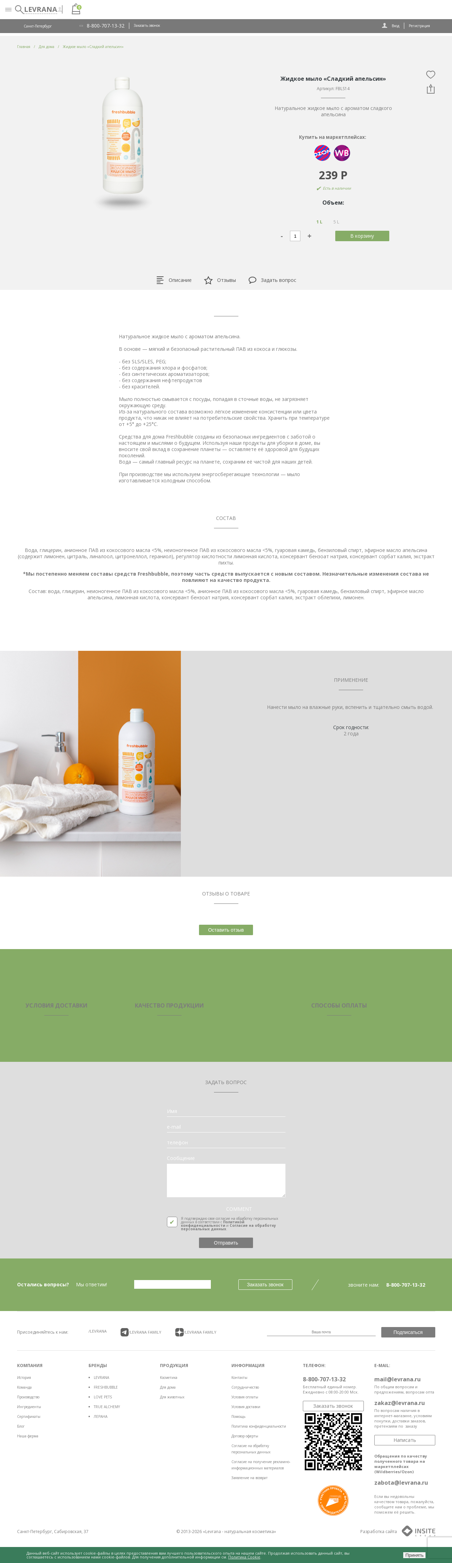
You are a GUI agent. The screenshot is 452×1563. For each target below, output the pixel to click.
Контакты (239, 1377)
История (24, 1377)
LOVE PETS (103, 1397)
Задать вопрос (272, 280)
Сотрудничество (245, 1387)
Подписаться (408, 1332)
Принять (414, 1555)
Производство (28, 1397)
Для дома (168, 1387)
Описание (174, 280)
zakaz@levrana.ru (399, 1403)
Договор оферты (244, 1436)
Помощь (238, 1416)
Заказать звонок (147, 25)
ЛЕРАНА (100, 1416)
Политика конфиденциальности (258, 1426)
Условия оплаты (244, 1397)
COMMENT (239, 1209)
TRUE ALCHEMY (107, 1406)
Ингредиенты (29, 1406)
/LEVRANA (98, 1331)
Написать (404, 1440)
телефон (177, 1142)
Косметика (168, 1377)
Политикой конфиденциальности (212, 1223)
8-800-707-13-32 (105, 26)
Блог (21, 1426)
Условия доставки (245, 1406)
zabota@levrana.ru (401, 1482)
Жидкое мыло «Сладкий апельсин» (93, 46)
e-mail (174, 1127)
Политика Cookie (244, 1557)
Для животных (172, 1397)
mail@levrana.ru (397, 1379)
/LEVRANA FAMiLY (141, 1332)
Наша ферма (27, 1436)
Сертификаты (28, 1416)
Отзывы (220, 280)
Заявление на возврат (249, 1477)
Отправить (226, 1243)
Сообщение (181, 1158)
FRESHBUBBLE (106, 1387)
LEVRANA (101, 1377)
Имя (172, 1111)
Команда (24, 1387)
